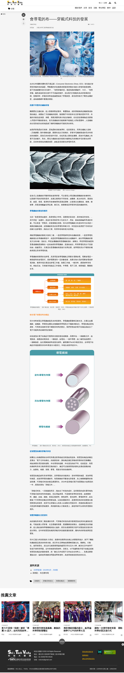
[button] (114, 3)
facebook (23, 37)
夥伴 (109, 9)
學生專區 (102, 9)
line (23, 45)
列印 (23, 54)
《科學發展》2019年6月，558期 (45, 570)
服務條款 (85, 656)
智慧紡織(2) (60, 581)
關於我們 (78, 9)
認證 (114, 9)
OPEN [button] (62, 642)
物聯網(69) (71, 581)
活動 (95, 9)
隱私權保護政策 (87, 652)
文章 (85, 9)
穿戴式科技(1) (48, 581)
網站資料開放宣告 (88, 659)
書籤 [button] (23, 58)
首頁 (3, 14)
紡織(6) (37, 581)
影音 (90, 9)
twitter (23, 41)
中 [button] (23, 50)
